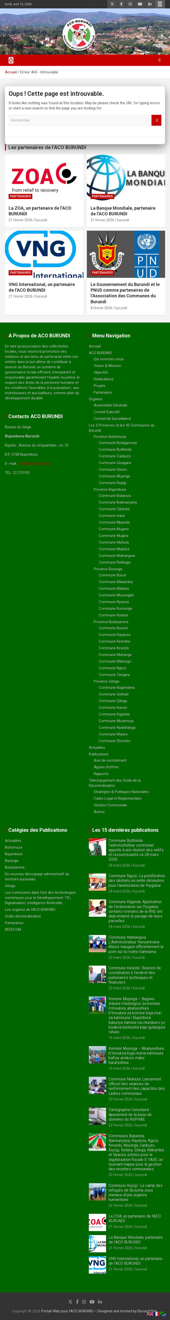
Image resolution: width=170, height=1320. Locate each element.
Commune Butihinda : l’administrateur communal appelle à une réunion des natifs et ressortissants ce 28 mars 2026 (136, 850)
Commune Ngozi (112, 668)
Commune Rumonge (115, 608)
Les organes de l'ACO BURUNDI (30, 909)
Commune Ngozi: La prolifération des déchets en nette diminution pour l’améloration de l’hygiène (137, 880)
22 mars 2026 (119, 957)
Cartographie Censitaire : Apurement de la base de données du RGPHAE (130, 1114)
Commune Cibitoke (114, 509)
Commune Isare (112, 515)
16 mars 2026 (119, 1038)
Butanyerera (14, 867)
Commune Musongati (116, 595)
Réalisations (103, 379)
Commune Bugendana (117, 687)
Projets (99, 386)
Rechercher (156, 120)
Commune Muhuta (114, 542)
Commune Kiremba (114, 641)
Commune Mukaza (114, 549)
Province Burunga (108, 569)
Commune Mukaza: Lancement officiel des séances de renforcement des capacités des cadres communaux (137, 1086)
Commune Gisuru (113, 469)
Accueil (95, 346)
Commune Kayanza (115, 634)
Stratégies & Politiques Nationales (121, 792)
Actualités (97, 747)
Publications (99, 754)
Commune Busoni (113, 628)
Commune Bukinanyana (118, 502)
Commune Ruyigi (112, 483)
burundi (41, 220)
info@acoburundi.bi (34, 463)
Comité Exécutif (107, 412)
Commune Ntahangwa (117, 555)
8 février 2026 (101, 308)
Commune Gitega (113, 701)
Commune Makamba (115, 582)
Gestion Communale (110, 805)
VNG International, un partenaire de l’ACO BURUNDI (135, 1261)
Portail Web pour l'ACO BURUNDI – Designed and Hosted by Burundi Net (98, 1311)
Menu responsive (160, 4)
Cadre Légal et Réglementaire (117, 798)
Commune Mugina (113, 535)
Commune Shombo (115, 741)
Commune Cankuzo (115, 456)
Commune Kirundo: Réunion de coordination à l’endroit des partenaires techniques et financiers (135, 975)
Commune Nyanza (114, 602)
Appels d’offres (106, 767)
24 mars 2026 (119, 865)
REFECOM (13, 929)
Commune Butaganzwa (118, 443)
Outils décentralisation (23, 916)
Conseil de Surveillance (112, 418)
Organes (95, 399)
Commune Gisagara (115, 463)
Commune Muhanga (115, 654)
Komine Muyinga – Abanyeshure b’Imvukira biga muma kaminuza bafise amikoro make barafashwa (136, 1055)
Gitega (10, 886)
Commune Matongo (115, 661)
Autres (99, 812)
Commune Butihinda (115, 449)
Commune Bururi (112, 575)
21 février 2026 (20, 220)
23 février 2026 (120, 1099)
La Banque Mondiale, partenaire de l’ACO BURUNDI (136, 1239)
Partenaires (20, 196)
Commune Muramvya (116, 721)
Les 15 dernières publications (125, 830)
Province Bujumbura (110, 489)
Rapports (101, 774)
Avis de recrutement (110, 760)
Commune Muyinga (114, 476)
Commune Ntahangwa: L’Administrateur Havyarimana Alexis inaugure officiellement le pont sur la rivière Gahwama (136, 944)
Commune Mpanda (114, 522)
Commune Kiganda (114, 714)
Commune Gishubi (114, 694)
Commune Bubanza (115, 495)
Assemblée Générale (110, 405)
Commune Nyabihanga (117, 727)
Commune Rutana (113, 615)
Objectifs (101, 372)
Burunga (11, 860)
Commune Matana (114, 588)
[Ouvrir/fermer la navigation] (11, 60)
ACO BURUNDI (100, 353)
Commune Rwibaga (114, 562)
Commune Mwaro (113, 734)
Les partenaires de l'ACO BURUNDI (47, 147)
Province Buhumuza (110, 436)
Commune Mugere (114, 529)
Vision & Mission (107, 366)
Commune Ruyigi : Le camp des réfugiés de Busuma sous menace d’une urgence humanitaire (136, 1192)
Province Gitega (106, 681)
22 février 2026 (120, 1125)
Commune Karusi (113, 707)
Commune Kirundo (114, 648)
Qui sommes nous (109, 359)
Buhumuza (13, 847)
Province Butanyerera (111, 622)
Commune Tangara (114, 674)
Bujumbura (13, 854)
